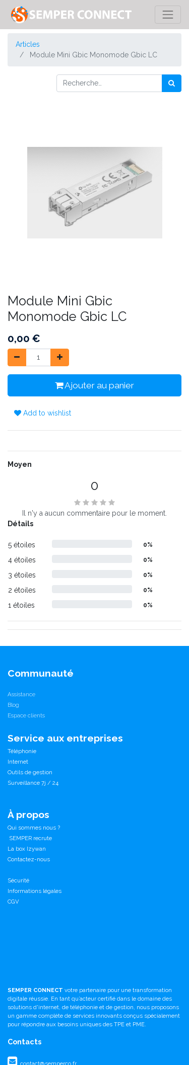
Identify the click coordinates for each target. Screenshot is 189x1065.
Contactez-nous (29, 859)
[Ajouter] (59, 357)
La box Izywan (27, 848)
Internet (18, 761)
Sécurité (18, 880)
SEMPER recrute (30, 838)
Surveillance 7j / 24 (33, 782)
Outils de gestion (30, 772)
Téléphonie (22, 751)
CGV (13, 901)
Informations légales (34, 890)
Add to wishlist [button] (42, 413)
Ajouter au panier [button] (94, 385)
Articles (28, 44)
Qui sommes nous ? (34, 827)
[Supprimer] (17, 357)
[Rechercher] (171, 83)
